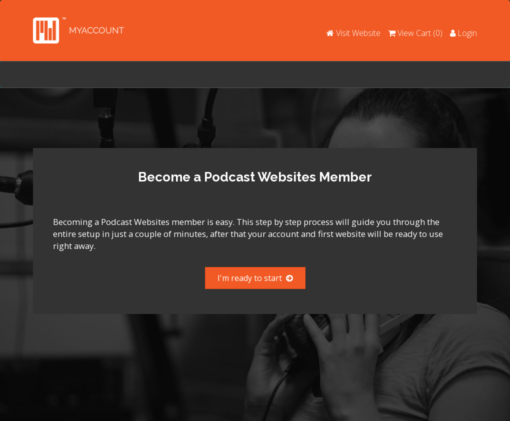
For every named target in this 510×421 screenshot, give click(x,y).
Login (463, 33)
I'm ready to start (255, 278)
